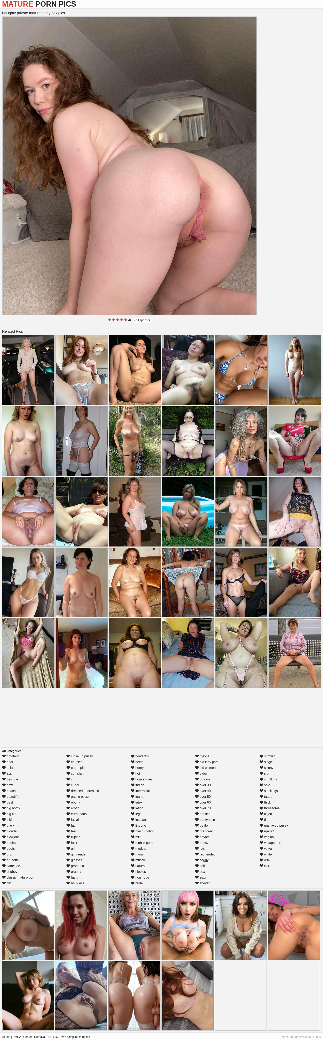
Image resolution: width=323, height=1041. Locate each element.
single (266, 762)
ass (7, 773)
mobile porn (142, 843)
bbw (7, 785)
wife (265, 860)
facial (72, 819)
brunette (10, 860)
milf (135, 837)
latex (136, 802)
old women (205, 768)
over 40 (203, 791)
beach (9, 791)
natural (138, 866)
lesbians (139, 819)
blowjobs (11, 837)
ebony (73, 802)
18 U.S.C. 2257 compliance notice (68, 1037)
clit (6, 883)
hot (135, 773)
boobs (9, 843)
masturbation (142, 831)
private (202, 837)
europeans (76, 814)
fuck (71, 843)
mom (137, 854)
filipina (73, 837)
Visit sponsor (142, 320)
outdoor (203, 779)
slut (264, 773)
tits (264, 819)
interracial (140, 791)
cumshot (74, 773)
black (8, 825)
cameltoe (11, 866)
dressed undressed (82, 791)
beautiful (10, 796)
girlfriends (75, 854)
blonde (9, 831)
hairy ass (75, 883)
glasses (74, 860)
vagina (267, 837)
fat (70, 825)
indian (137, 785)
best (7, 802)
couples (74, 762)
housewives (142, 779)
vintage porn (271, 843)
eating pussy (77, 796)
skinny (267, 768)
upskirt (267, 831)
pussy (201, 843)
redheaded (205, 854)
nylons (202, 756)
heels (137, 762)
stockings (269, 791)
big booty (11, 808)
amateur (10, 756)
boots (8, 848)
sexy (200, 877)
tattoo (266, 796)
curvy (72, 785)
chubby (9, 871)
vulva (266, 848)
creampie (75, 768)
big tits (9, 814)
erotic (72, 808)
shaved (202, 883)
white (266, 854)
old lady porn (207, 762)
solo (265, 785)
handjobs (140, 756)
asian (8, 768)
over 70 (203, 808)
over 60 (203, 802)
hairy (72, 877)
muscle (138, 860)
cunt (71, 779)
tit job (266, 814)
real (200, 848)
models (138, 848)
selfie (201, 866)
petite (201, 825)
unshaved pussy (274, 825)
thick (265, 802)
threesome (270, 808)
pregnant (204, 831)
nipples (138, 871)
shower (267, 756)
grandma (75, 866)
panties (202, 814)
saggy (201, 860)
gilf (70, 848)
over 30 (203, 785)
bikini (8, 819)
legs (136, 814)
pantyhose (205, 819)
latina (137, 808)
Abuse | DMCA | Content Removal (24, 1037)
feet (71, 831)
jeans (137, 796)
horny (137, 768)
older (201, 773)
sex (200, 871)
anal (7, 762)
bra (7, 854)
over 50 (203, 796)
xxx (264, 866)
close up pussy (79, 756)
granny (73, 871)
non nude (140, 877)
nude (137, 883)
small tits (268, 779)
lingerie (138, 825)
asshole (10, 779)
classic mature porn (18, 877)
